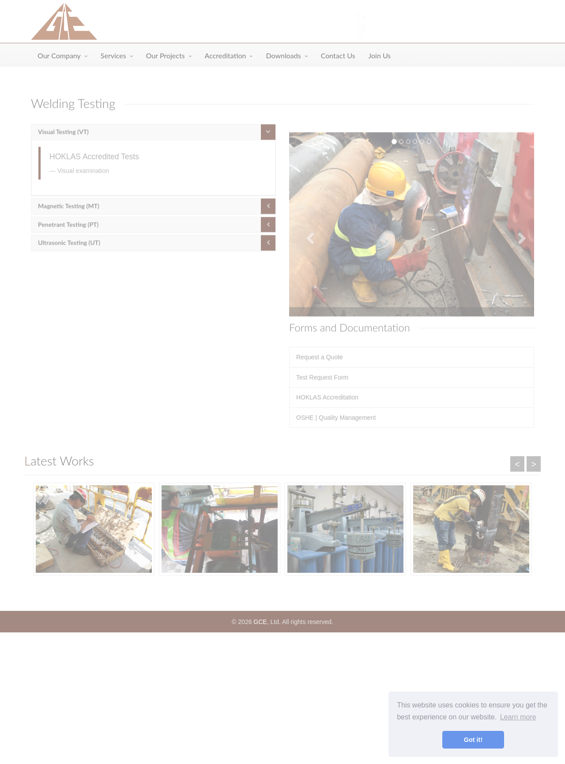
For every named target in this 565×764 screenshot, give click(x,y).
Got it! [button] (473, 739)
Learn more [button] (518, 717)
